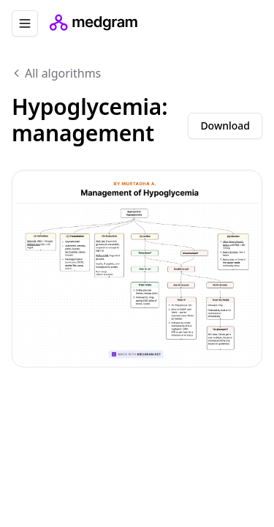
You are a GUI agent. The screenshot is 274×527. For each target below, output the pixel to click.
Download (225, 125)
